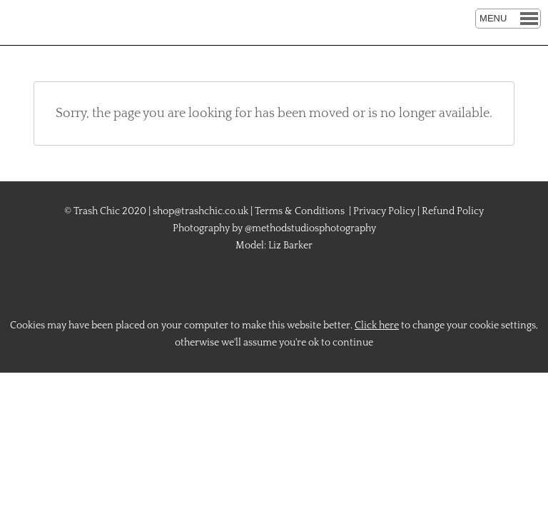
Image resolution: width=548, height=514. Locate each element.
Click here (377, 325)
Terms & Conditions (300, 211)
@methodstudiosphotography (310, 228)
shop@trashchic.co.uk (200, 211)
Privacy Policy (384, 211)
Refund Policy (453, 211)
